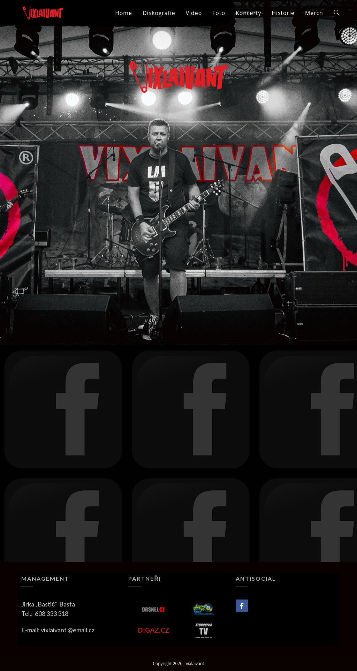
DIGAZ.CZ (153, 630)
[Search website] (336, 13)
